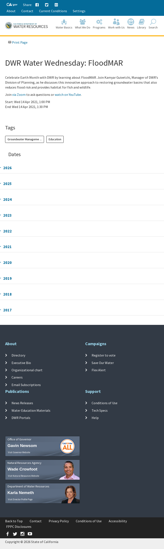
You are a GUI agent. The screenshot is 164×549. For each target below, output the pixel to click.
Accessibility (118, 521)
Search (153, 23)
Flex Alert (99, 370)
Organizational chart (27, 370)
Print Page (18, 42)
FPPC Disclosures (18, 526)
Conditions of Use (104, 403)
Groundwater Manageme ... (24, 139)
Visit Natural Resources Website (23, 475)
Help (95, 418)
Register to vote (104, 355)
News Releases (22, 403)
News (131, 23)
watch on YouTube (68, 94)
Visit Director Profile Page (20, 499)
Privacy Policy (59, 521)
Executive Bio (21, 363)
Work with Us (116, 23)
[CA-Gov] (12, 5)
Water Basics (64, 23)
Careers (17, 377)
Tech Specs (100, 410)
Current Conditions (53, 11)
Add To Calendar (21, 115)
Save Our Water (103, 363)
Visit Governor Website (19, 452)
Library (141, 23)
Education (55, 139)
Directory (18, 355)
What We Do (82, 23)
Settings (79, 11)
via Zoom (19, 94)
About (11, 11)
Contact (27, 11)
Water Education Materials (31, 410)
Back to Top (14, 521)
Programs (99, 23)
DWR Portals (21, 418)
